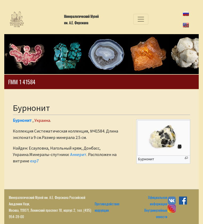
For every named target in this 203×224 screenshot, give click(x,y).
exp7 (34, 160)
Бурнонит (22, 120)
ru (186, 13)
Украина (42, 120)
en (186, 25)
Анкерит (78, 154)
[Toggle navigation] (140, 19)
